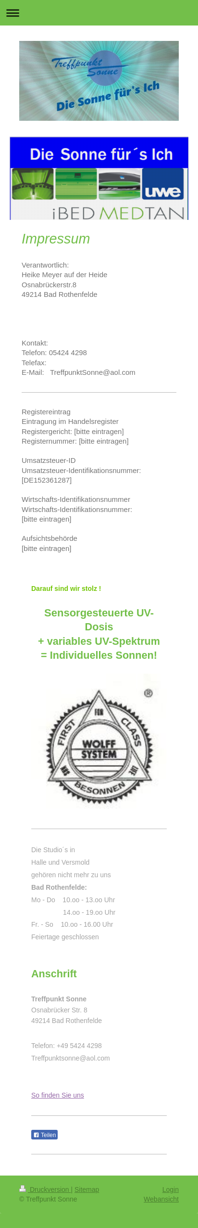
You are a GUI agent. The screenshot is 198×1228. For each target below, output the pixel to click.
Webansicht (161, 1199)
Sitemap (86, 1189)
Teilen (44, 1135)
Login (170, 1189)
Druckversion (45, 1189)
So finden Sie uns (57, 1095)
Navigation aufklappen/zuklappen (99, 12)
